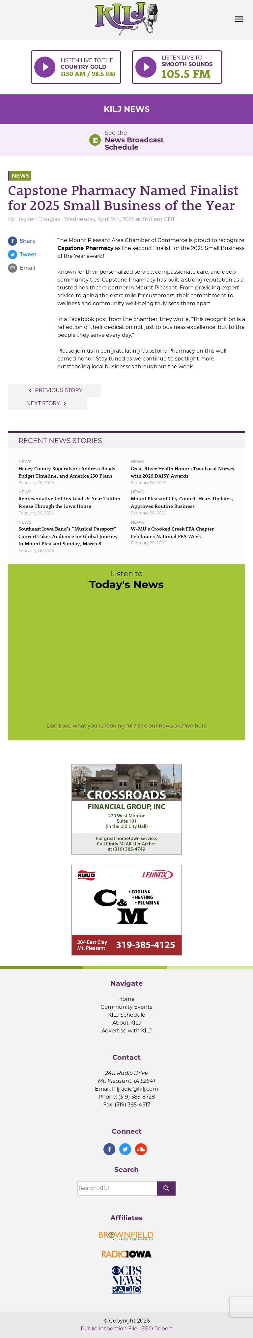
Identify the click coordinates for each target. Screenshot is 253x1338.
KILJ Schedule (126, 1015)
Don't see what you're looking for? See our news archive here (126, 726)
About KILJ (126, 1023)
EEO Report (157, 1329)
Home (126, 999)
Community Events (126, 1007)
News (20, 176)
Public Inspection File (109, 1329)
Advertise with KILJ (126, 1031)
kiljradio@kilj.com (135, 1089)
